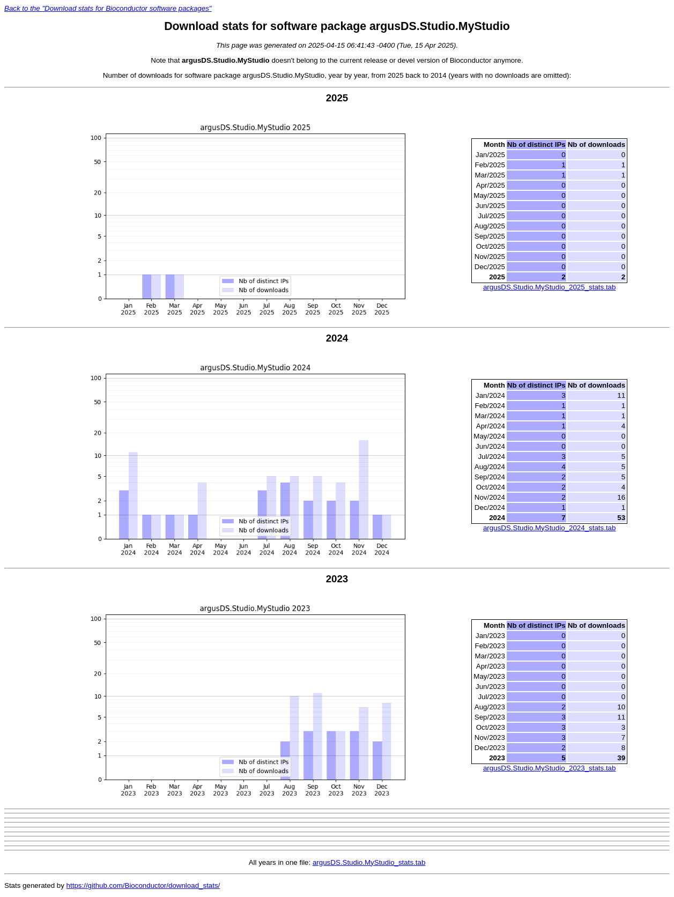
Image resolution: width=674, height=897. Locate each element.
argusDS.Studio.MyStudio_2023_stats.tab (549, 768)
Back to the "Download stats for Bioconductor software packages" (108, 8)
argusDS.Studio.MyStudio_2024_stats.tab (549, 528)
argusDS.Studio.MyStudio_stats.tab (369, 862)
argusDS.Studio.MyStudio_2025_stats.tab (549, 287)
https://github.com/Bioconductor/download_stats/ (143, 885)
